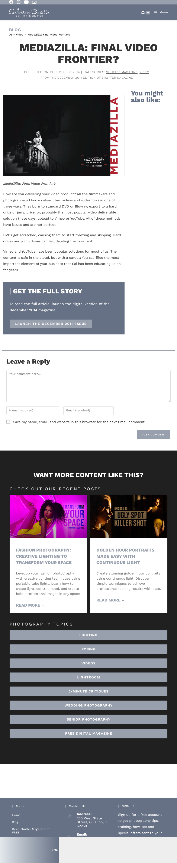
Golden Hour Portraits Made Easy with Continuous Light (126, 557)
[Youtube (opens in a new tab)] (26, 2)
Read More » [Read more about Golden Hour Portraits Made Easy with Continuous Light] (110, 600)
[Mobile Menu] (159, 12)
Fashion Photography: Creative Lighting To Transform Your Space (45, 557)
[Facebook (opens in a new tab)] (12, 2)
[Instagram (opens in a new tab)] (18, 2)
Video (145, 72)
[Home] (10, 34)
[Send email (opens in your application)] (34, 2)
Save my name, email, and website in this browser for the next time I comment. (79, 422)
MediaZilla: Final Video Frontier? (49, 34)
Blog (15, 822)
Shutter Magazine (121, 72)
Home (16, 815)
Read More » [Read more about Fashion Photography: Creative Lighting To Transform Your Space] (30, 605)
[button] (88, 677)
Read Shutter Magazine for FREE (31, 831)
